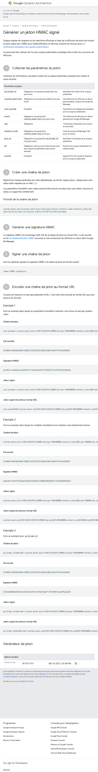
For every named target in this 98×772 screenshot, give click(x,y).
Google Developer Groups (13, 728)
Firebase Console (58, 740)
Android (6, 770)
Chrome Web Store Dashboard (63, 753)
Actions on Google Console (62, 744)
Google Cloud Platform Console (64, 732)
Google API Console (59, 728)
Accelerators (8, 736)
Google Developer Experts (14, 732)
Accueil (6, 26)
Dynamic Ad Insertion (32, 3)
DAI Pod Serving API (49, 26)
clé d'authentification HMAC (21, 238)
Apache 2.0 (43, 674)
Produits (15, 26)
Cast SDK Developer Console (62, 749)
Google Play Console (59, 736)
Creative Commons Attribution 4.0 (72, 671)
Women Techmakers (11, 740)
